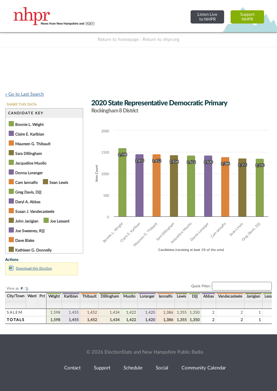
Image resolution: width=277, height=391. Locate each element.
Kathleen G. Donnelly (33, 250)
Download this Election (30, 268)
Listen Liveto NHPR (207, 17)
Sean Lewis (58, 183)
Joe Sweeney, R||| (30, 231)
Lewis (181, 296)
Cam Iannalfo (26, 183)
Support (102, 368)
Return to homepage (118, 39)
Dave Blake (24, 241)
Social (162, 368)
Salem (15, 312)
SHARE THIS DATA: (21, 104)
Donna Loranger (29, 173)
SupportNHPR (247, 17)
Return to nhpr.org (161, 39)
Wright (54, 296)
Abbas (208, 296)
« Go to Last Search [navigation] (24, 94)
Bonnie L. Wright (29, 125)
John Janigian (26, 221)
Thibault (89, 296)
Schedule (133, 368)
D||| (195, 296)
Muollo (129, 296)
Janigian (253, 296)
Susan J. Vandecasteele (34, 212)
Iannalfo (166, 296)
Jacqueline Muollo (30, 163)
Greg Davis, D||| (28, 192)
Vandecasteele (230, 296)
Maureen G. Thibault (32, 144)
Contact (72, 368)
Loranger (147, 296)
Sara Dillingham (28, 154)
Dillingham (110, 296)
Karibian (71, 296)
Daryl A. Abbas (27, 202)
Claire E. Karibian (29, 134)
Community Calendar (204, 368)
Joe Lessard (59, 221)
